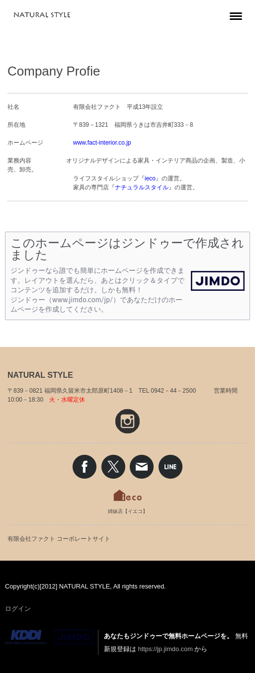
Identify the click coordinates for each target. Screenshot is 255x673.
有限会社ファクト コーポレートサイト (58, 538)
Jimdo (49, 637)
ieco (150, 178)
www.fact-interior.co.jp (102, 142)
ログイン (18, 608)
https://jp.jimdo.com (165, 649)
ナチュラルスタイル (142, 187)
